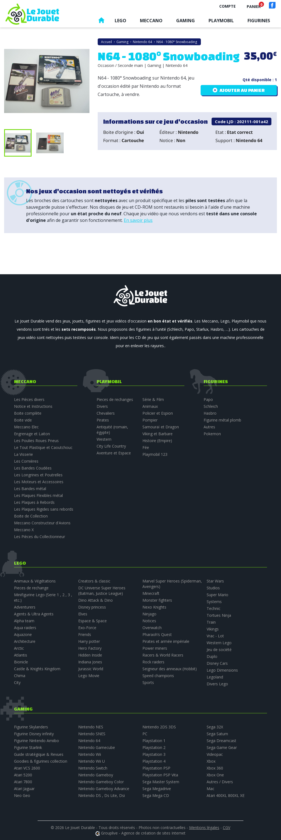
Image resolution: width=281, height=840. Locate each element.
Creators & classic (94, 581)
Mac (210, 788)
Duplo (212, 656)
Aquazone (23, 634)
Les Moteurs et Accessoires (38, 481)
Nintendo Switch (92, 768)
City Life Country (111, 446)
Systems (214, 601)
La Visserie (23, 454)
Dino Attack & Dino (95, 600)
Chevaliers (106, 413)
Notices (149, 620)
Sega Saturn (217, 733)
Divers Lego (217, 683)
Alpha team (24, 620)
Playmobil (221, 21)
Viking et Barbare (157, 433)
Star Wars (215, 581)
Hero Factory (90, 648)
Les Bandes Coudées (33, 468)
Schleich (211, 406)
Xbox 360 (215, 768)
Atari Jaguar (24, 788)
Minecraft (150, 593)
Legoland (215, 677)
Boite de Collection (31, 516)
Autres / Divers (220, 781)
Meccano (151, 21)
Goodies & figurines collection (40, 761)
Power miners (154, 648)
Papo (208, 399)
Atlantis (20, 655)
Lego (120, 21)
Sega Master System (160, 781)
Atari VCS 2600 (27, 768)
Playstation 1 (153, 740)
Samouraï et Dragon (160, 426)
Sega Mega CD (155, 795)
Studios (213, 587)
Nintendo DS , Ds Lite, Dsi (101, 795)
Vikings (213, 629)
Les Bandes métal (30, 488)
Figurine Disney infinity (34, 733)
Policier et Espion (157, 413)
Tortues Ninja (219, 615)
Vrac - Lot (215, 635)
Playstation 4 (153, 761)
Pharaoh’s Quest (157, 634)
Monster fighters (157, 600)
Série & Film (153, 399)
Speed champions (158, 675)
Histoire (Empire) (157, 440)
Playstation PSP (156, 768)
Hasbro (210, 413)
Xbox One (215, 774)
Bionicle (21, 661)
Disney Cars (217, 663)
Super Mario (217, 594)
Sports (148, 682)
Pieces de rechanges (115, 399)
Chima (19, 675)
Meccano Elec (26, 426)
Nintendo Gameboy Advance (103, 788)
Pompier (150, 420)
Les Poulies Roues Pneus (36, 440)
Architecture (24, 641)
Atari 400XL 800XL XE (226, 795)
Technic (213, 608)
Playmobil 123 (154, 454)
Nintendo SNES (91, 733)
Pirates (103, 420)
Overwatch (152, 627)
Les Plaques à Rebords (34, 502)
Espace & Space (92, 620)
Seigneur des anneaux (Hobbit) (169, 668)
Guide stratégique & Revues (38, 754)
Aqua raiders (25, 627)
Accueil (101, 21)
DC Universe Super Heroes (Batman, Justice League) (101, 590)
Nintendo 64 (89, 740)
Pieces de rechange (31, 587)
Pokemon (212, 433)
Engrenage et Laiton (32, 433)
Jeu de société (219, 649)
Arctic (19, 648)
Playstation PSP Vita (160, 774)
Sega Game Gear (222, 747)
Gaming (185, 21)
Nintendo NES (90, 726)
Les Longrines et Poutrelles (38, 474)
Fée (145, 447)
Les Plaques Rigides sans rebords (43, 509)
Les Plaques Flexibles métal (38, 495)
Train (211, 622)
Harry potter (89, 641)
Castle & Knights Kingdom (37, 668)
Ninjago (149, 613)
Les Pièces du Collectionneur (39, 536)
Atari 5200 (23, 774)
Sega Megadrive (156, 788)
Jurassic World (90, 668)
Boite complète (27, 413)
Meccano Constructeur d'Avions (42, 522)
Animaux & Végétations (35, 581)
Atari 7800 (23, 781)
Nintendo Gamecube (96, 747)
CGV (226, 827)
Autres (209, 426)
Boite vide (23, 420)
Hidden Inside (90, 655)
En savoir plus (138, 220)
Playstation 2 (153, 747)
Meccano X (24, 529)
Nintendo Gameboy (95, 774)
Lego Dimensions (222, 670)
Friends (84, 634)
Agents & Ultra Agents (34, 613)
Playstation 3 (153, 754)
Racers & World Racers (162, 655)
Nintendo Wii (89, 754)
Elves (82, 613)
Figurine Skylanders (31, 726)
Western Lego (219, 642)
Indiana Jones (90, 661)
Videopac (215, 754)
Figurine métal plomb (222, 420)
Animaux (150, 406)
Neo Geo (22, 795)
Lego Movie (88, 675)
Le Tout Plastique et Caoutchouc (43, 447)
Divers (102, 406)
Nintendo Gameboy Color (101, 781)
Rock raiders (153, 661)
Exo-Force (87, 627)
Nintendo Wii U (91, 761)
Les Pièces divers (29, 399)
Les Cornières (26, 461)
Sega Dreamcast (221, 740)
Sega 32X (215, 726)
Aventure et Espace (114, 453)
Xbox (211, 761)
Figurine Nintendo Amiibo (36, 740)
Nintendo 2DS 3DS (159, 726)
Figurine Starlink (28, 747)
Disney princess (92, 607)
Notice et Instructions (33, 406)
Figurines (259, 21)
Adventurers (24, 607)
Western (104, 439)
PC (144, 733)
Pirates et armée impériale (165, 641)
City (17, 682)
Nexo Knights (154, 607)
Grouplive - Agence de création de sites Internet (143, 833)
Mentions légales (204, 827)
